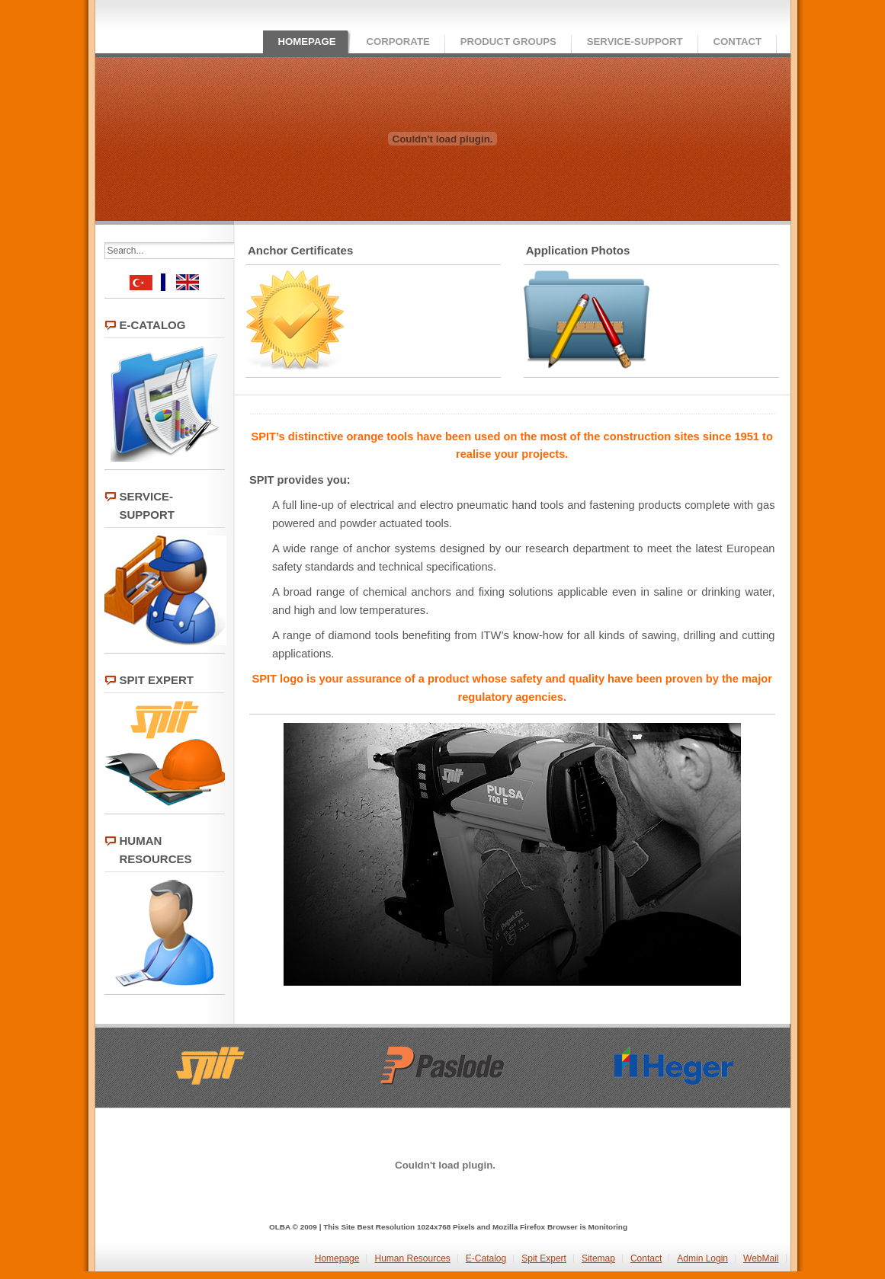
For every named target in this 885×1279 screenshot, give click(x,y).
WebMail (760, 1258)
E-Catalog (486, 1258)
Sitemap (598, 1258)
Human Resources (412, 1258)
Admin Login (702, 1258)
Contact (646, 1258)
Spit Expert (543, 1258)
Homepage (337, 1258)
